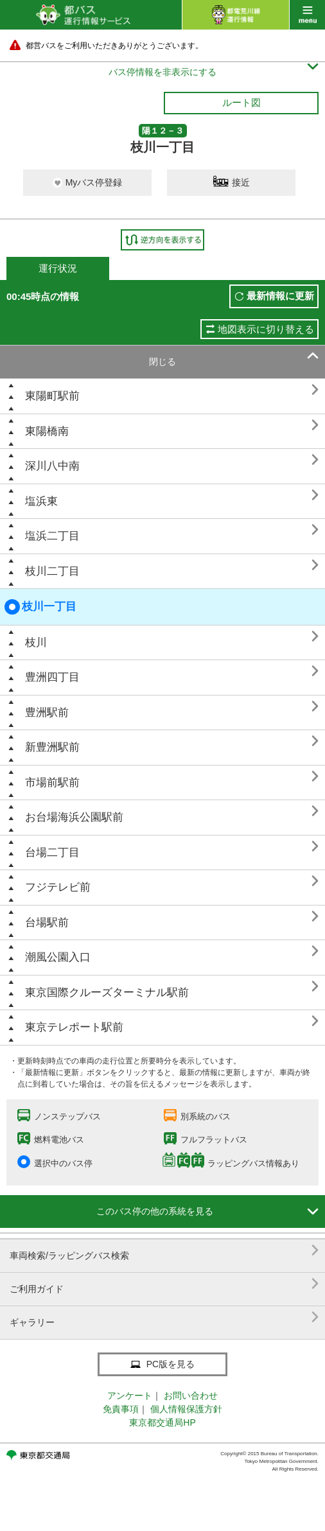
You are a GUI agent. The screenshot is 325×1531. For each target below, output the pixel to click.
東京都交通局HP (162, 1422)
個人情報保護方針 (186, 1409)
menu (307, 15)
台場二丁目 (52, 852)
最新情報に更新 (280, 295)
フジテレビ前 (58, 887)
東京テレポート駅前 (74, 1027)
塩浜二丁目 (52, 536)
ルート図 (241, 102)
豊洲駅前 (47, 712)
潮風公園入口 (58, 957)
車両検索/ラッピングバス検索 (164, 1250)
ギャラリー (164, 1317)
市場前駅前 (52, 782)
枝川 (36, 642)
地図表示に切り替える (266, 329)
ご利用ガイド (164, 1284)
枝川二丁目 (52, 571)
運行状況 (58, 268)
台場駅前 (47, 922)
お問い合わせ (191, 1395)
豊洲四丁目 (52, 677)
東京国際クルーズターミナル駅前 (107, 992)
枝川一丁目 (40, 607)
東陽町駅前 (52, 396)
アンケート (129, 1395)
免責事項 (121, 1409)
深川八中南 (52, 466)
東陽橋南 (47, 431)
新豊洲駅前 (52, 747)
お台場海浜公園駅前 (74, 817)
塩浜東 (41, 501)
